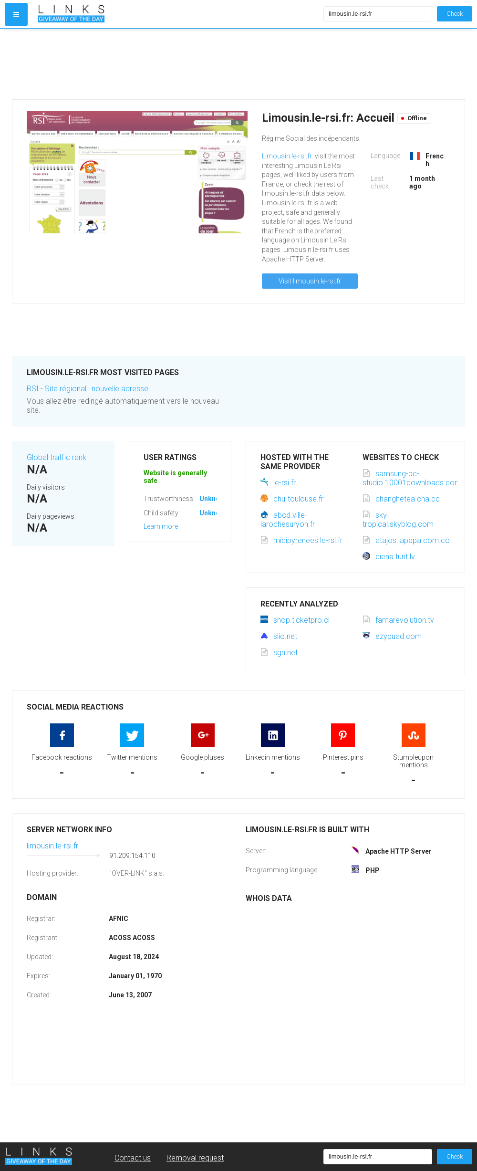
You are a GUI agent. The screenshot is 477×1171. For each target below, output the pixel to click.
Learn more (161, 526)
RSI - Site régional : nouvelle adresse (87, 388)
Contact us (132, 1157)
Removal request (195, 1157)
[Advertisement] (178, 63)
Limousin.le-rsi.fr (287, 156)
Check (454, 13)
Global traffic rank (56, 457)
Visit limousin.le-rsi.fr (310, 281)
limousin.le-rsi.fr (52, 845)
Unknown (213, 498)
